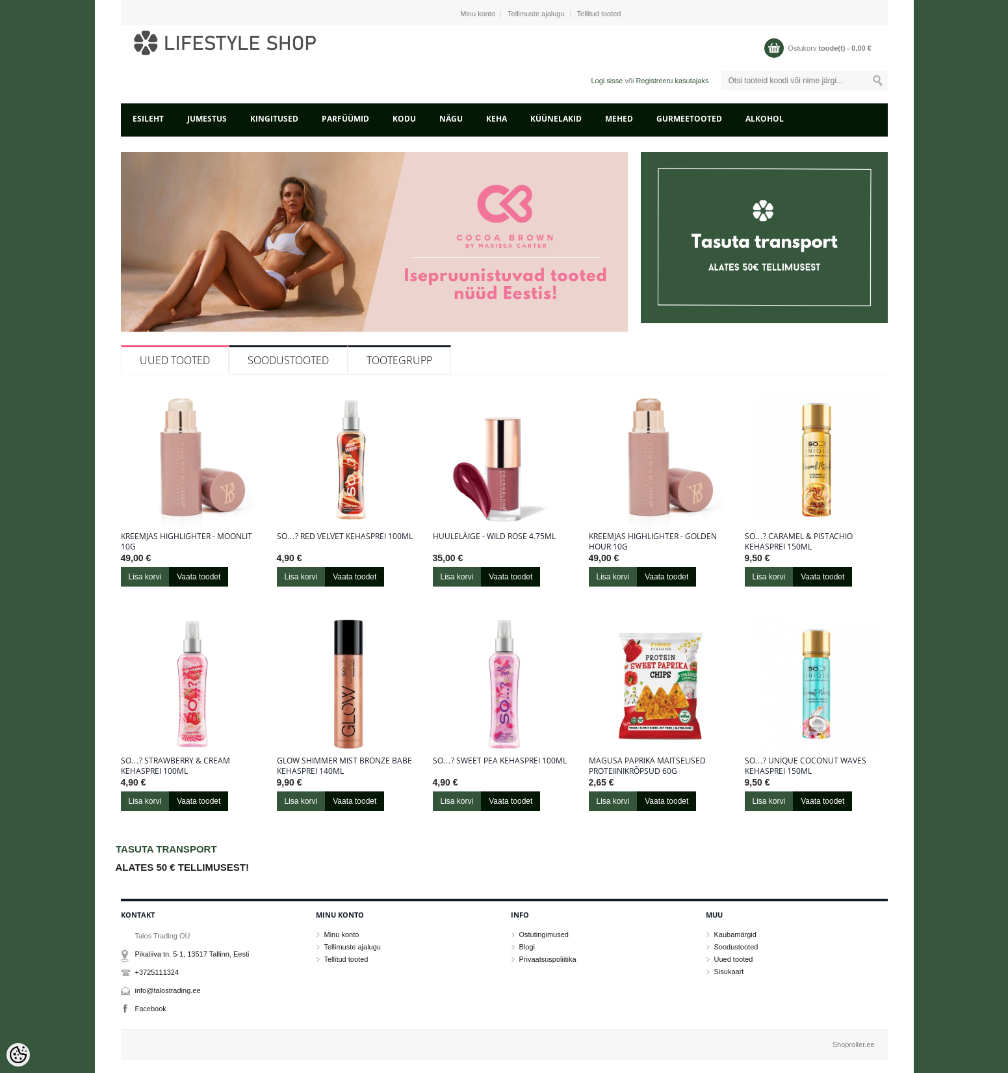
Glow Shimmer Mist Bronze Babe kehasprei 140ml (344, 766)
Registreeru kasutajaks (672, 81)
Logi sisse (607, 81)
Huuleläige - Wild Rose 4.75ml (494, 536)
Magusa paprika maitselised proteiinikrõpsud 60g (647, 766)
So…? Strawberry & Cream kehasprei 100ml (175, 766)
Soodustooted (288, 360)
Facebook (150, 1009)
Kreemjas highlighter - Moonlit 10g (186, 541)
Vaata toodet (198, 576)
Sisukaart (729, 971)
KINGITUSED (274, 118)
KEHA (496, 118)
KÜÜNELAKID (556, 118)
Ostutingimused (544, 934)
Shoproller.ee (854, 1044)
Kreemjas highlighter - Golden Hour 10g (653, 541)
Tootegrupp (399, 360)
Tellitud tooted (599, 14)
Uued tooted (175, 360)
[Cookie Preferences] (18, 1054)
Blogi (527, 947)
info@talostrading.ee (168, 990)
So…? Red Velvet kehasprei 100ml (345, 536)
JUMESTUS (207, 118)
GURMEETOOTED (689, 118)
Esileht (148, 118)
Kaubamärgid (735, 934)
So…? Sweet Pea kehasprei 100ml (500, 761)
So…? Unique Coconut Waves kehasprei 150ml (805, 766)
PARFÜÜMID (345, 118)
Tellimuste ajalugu (536, 14)
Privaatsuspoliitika (547, 959)
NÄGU (451, 118)
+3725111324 (157, 972)
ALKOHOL (764, 118)
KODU (404, 118)
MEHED (619, 118)
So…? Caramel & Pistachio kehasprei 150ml (799, 541)
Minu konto (477, 14)
